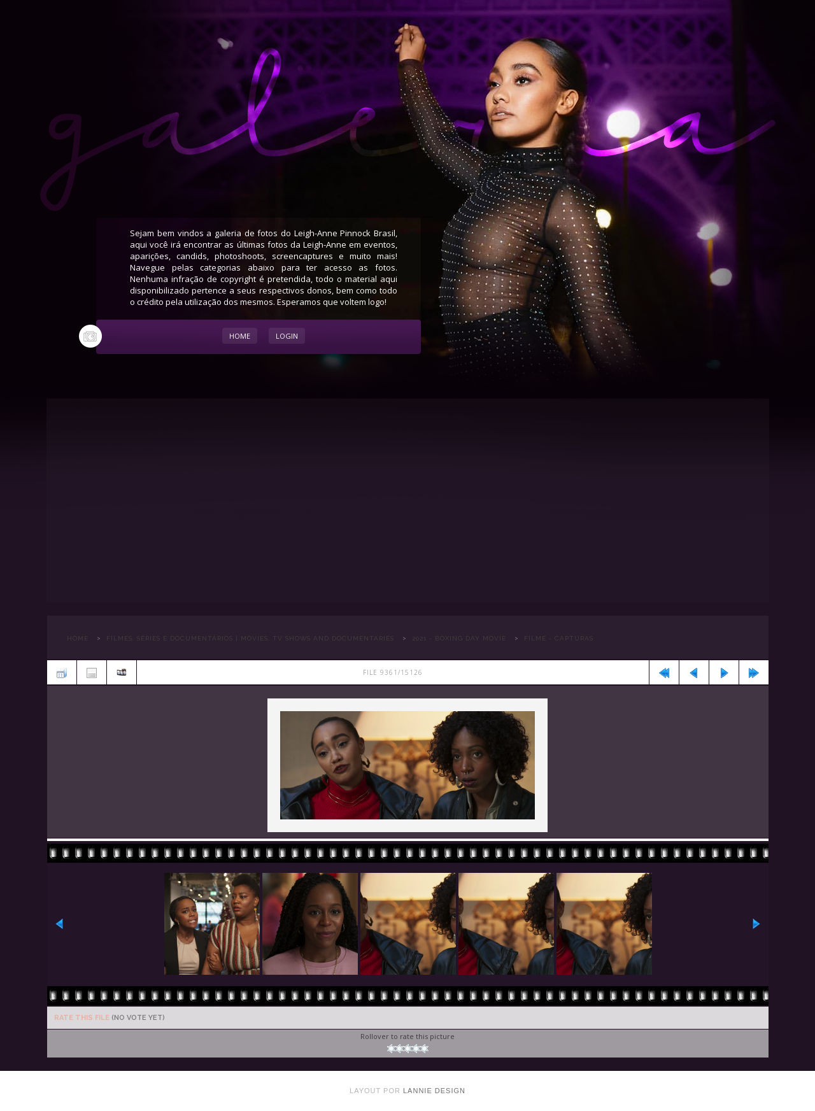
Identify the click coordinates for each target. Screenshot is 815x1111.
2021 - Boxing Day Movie (459, 638)
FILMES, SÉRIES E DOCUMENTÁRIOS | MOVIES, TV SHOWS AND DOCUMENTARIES (250, 638)
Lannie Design (434, 1090)
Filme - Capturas (558, 638)
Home (239, 336)
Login (287, 336)
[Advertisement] (407, 500)
